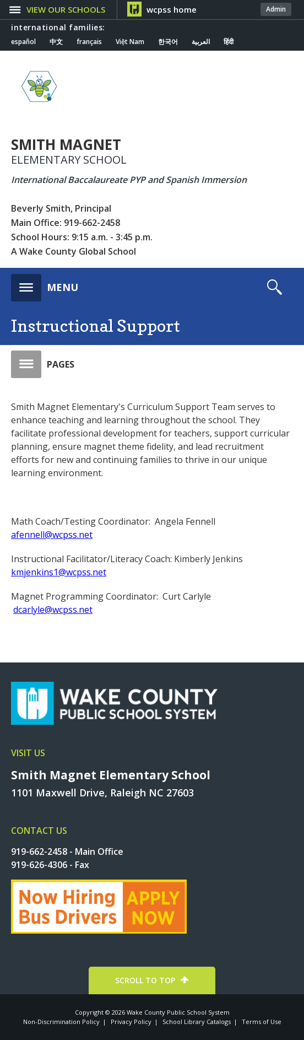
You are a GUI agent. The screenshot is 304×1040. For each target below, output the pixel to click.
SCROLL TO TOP (145, 980)
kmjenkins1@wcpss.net (58, 572)
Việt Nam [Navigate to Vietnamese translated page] (130, 42)
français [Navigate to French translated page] (89, 42)
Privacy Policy (131, 1021)
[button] (44, 284)
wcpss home (171, 9)
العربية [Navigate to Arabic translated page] (201, 42)
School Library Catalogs (196, 1021)
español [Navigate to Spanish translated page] (23, 42)
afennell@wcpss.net (52, 535)
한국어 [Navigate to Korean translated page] (168, 42)
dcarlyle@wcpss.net (53, 609)
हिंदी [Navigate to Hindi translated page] (229, 42)
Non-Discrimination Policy (61, 1021)
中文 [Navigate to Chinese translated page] (56, 42)
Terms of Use (261, 1021)
